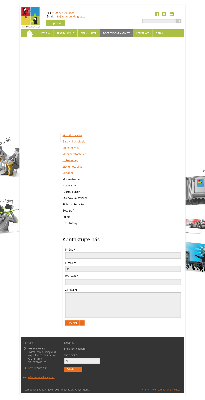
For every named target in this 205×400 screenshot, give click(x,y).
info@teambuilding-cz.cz (70, 16)
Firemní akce (149, 389)
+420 (63, 13)
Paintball (177, 389)
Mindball (68, 173)
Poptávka (56, 23)
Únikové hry (70, 160)
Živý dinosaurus (72, 166)
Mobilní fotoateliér (74, 154)
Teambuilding (163, 389)
